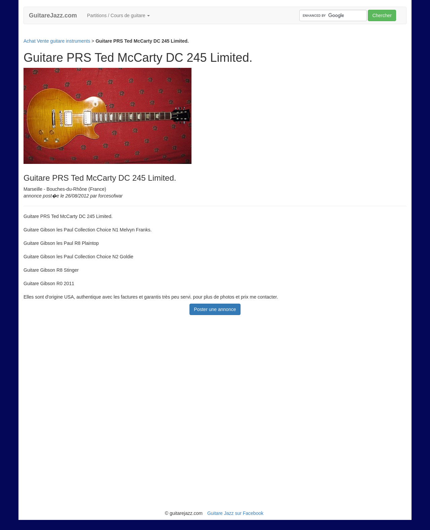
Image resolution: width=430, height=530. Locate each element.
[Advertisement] (146, 33)
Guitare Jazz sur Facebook (235, 513)
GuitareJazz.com (53, 15)
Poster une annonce (215, 309)
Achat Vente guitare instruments (57, 41)
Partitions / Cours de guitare (118, 15)
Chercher (382, 15)
